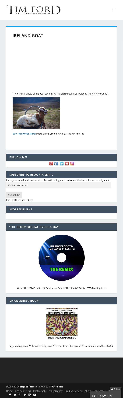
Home (9, 390)
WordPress (57, 386)
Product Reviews (73, 390)
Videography (56, 390)
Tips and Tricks (23, 390)
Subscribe (14, 195)
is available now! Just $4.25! (98, 345)
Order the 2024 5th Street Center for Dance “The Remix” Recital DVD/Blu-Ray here (61, 288)
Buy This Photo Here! (24, 133)
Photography (40, 390)
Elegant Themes (28, 386)
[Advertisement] (62, 66)
